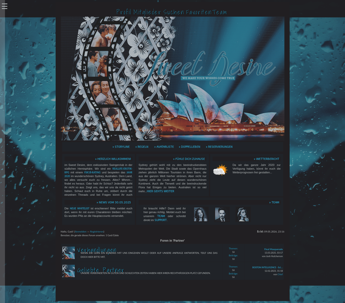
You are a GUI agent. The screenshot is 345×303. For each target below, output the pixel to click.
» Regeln (141, 146)
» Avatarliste (164, 146)
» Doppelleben (189, 146)
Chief (280, 274)
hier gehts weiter (160, 191)
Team (161, 216)
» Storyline (121, 146)
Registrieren (97, 231)
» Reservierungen (219, 146)
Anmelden (80, 231)
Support (160, 220)
